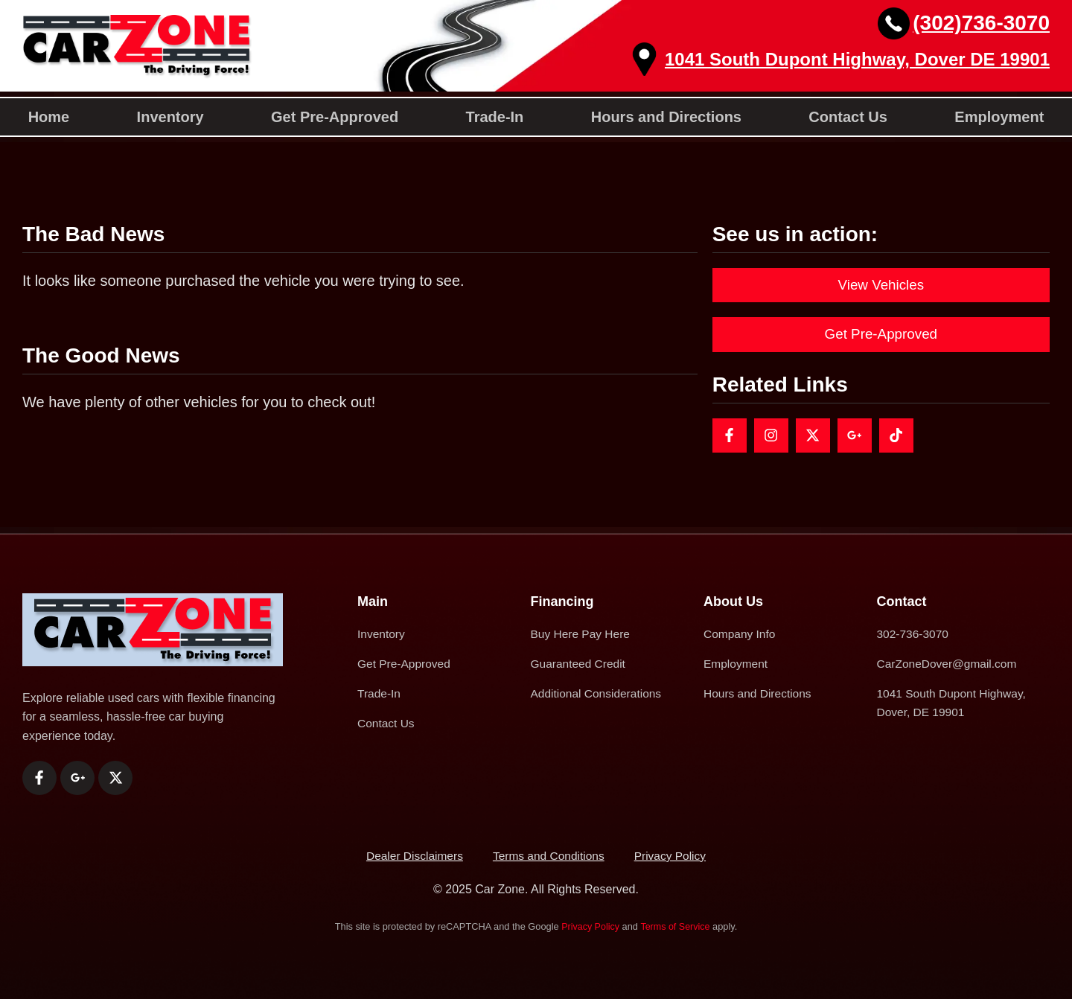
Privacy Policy (589, 926)
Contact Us (847, 117)
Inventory (170, 117)
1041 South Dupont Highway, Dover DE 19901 (857, 59)
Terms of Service (675, 926)
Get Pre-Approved (334, 117)
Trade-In (495, 117)
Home (49, 117)
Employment (999, 117)
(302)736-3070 (981, 22)
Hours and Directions (666, 117)
